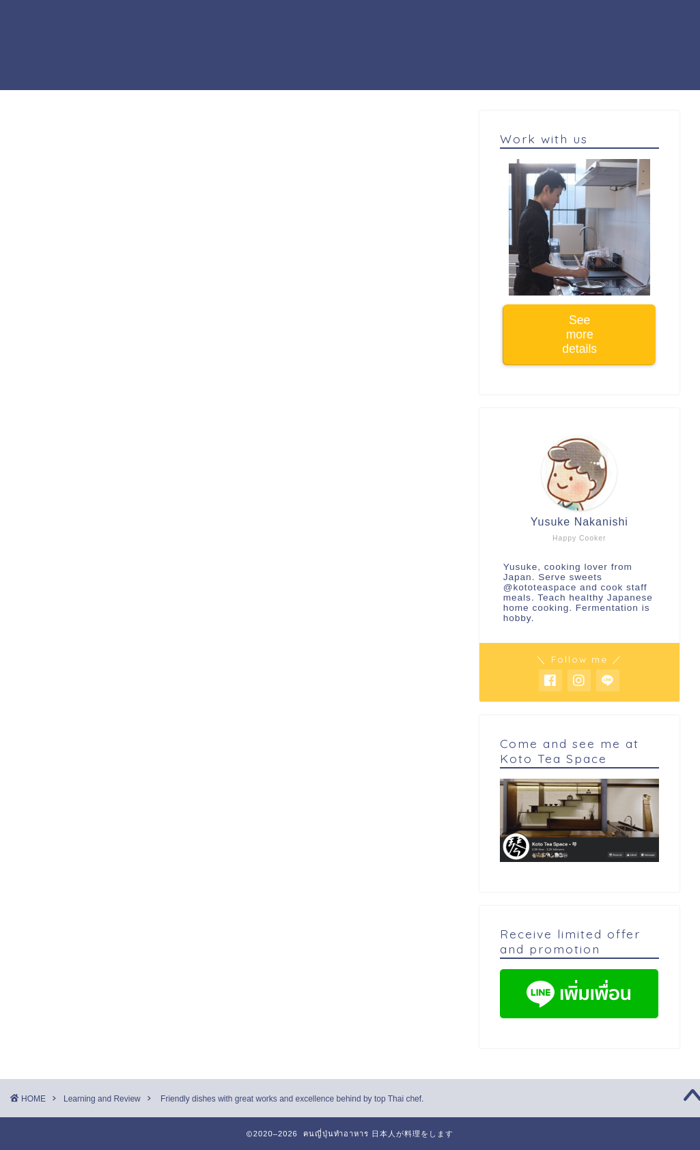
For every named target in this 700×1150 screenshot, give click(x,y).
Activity (397, 21)
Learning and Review (84, 138)
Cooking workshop (226, 21)
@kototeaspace (540, 587)
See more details (579, 334)
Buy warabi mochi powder (195, 48)
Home (136, 21)
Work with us (477, 21)
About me (327, 21)
